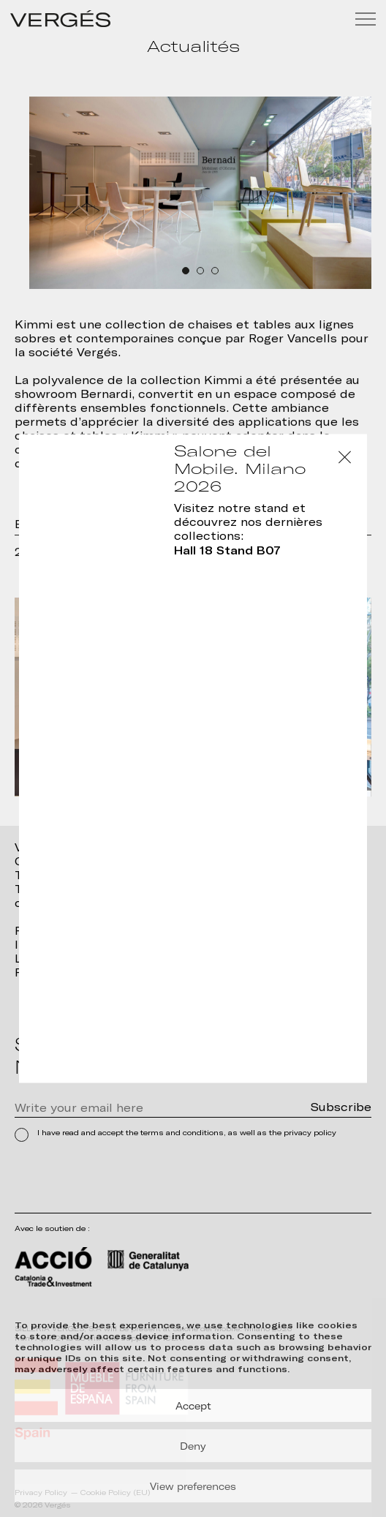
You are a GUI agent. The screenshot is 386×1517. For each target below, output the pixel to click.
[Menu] (365, 19)
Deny (193, 1446)
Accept (193, 1406)
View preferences (193, 1486)
